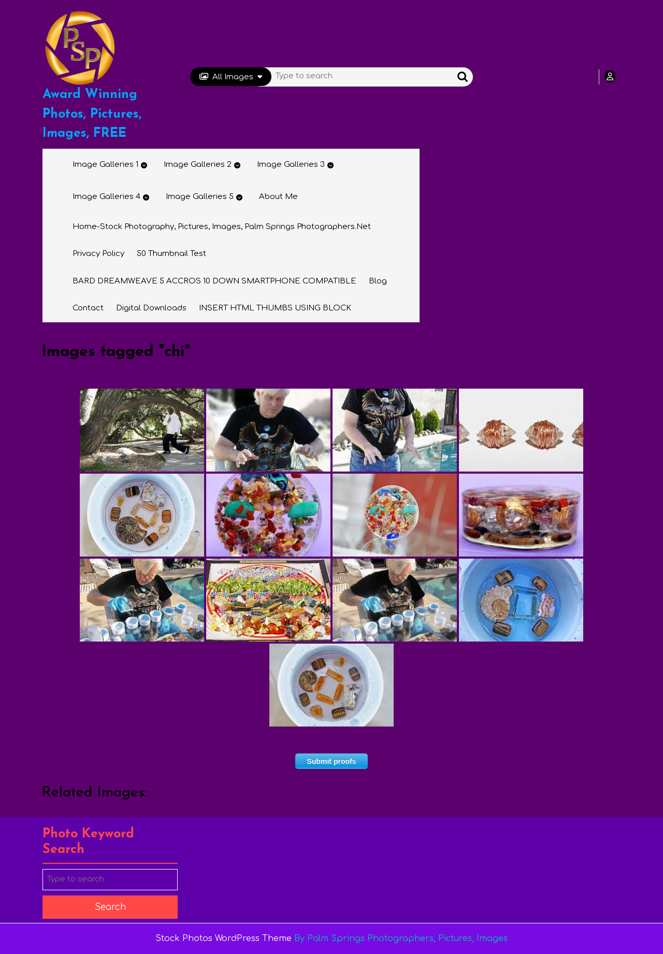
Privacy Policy (98, 253)
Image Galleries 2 (198, 164)
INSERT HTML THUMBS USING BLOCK (275, 308)
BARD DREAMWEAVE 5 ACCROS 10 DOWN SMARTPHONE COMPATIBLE (214, 281)
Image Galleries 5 (200, 196)
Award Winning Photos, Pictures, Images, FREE (91, 114)
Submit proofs (331, 761)
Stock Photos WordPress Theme (223, 938)
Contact (88, 308)
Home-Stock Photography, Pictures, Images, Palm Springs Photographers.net (222, 226)
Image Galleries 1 (105, 164)
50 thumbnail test (171, 253)
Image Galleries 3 (291, 164)
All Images (230, 77)
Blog (378, 281)
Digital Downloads (151, 308)
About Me (278, 196)
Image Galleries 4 (106, 196)
